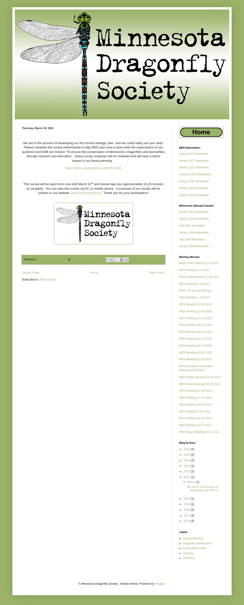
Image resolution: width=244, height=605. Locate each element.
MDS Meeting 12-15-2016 (195, 304)
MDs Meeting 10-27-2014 (195, 425)
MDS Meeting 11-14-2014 (195, 397)
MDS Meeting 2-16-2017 (194, 284)
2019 (187, 504)
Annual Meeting (193, 538)
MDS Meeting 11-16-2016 (195, 311)
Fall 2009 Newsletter (192, 225)
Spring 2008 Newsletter (194, 246)
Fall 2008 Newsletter (192, 239)
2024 (187, 460)
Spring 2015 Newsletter (194, 181)
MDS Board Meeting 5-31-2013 (199, 432)
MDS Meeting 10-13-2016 (195, 318)
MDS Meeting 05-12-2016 (195, 345)
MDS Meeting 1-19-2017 (194, 297)
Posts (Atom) (47, 279)
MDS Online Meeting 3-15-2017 (199, 263)
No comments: (92, 259)
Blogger (160, 583)
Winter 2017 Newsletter (194, 160)
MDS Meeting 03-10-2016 (195, 352)
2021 (187, 477)
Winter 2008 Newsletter (194, 232)
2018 (187, 509)
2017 (187, 515)
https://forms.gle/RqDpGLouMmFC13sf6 (93, 168)
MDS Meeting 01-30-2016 (195, 359)
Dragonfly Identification (197, 543)
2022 (187, 471)
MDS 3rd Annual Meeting (195, 290)
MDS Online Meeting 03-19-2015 (200, 377)
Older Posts (156, 272)
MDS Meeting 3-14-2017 (194, 270)
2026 (187, 449)
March (191, 482)
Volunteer (189, 558)
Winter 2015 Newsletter (194, 167)
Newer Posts (31, 272)
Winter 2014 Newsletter (194, 188)
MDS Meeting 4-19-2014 (194, 411)
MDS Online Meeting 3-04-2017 (199, 277)
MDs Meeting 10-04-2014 (195, 404)
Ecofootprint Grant (194, 548)
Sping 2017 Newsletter (193, 154)
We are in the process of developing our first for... (203, 488)
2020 (187, 498)
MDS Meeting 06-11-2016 (195, 338)
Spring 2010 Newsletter (194, 218)
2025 (187, 454)
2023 (187, 466)
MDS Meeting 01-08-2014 (195, 418)
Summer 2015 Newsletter (195, 174)
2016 (187, 521)
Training (188, 553)
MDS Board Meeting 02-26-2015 (199, 384)
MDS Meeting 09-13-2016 (195, 325)
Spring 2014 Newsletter (194, 195)
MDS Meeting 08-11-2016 (195, 332)
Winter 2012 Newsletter (194, 212)
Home (94, 272)
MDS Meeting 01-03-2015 (195, 390)
